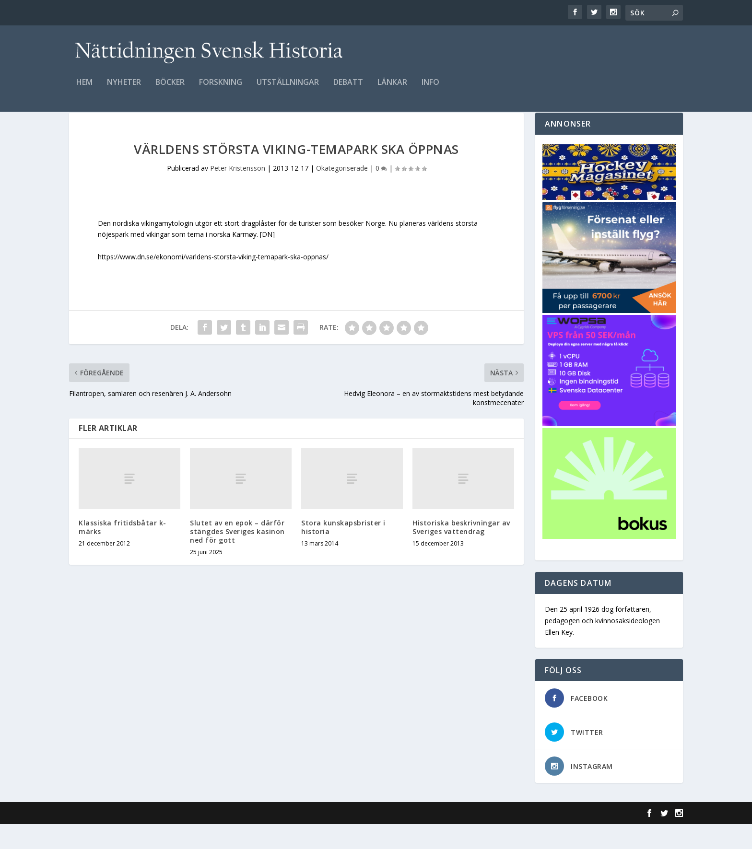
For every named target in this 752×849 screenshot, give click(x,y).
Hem (84, 89)
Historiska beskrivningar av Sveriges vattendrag (461, 552)
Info (430, 89)
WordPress (225, 838)
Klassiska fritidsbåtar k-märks (122, 552)
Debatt (348, 89)
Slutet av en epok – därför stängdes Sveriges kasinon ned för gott (237, 556)
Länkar (392, 89)
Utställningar (288, 89)
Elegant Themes (135, 838)
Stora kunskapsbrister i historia (343, 552)
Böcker (170, 89)
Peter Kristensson (237, 193)
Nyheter (124, 89)
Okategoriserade (342, 193)
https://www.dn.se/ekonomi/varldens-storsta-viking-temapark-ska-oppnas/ (213, 281)
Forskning (220, 89)
